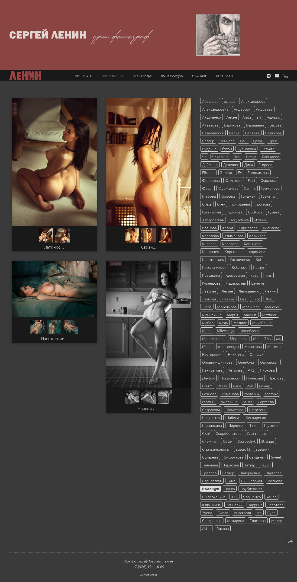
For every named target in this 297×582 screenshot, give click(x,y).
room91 (208, 401)
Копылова (252, 243)
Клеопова (210, 235)
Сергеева (266, 401)
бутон (227, 148)
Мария (232, 314)
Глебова (209, 196)
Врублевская (251, 488)
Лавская (209, 290)
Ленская (209, 298)
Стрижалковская (216, 449)
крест (255, 275)
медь (223, 322)
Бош (243, 140)
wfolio (154, 574)
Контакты (224, 75)
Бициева (227, 140)
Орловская (269, 362)
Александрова (253, 101)
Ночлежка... (148, 408)
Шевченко (211, 417)
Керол (227, 227)
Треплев (209, 472)
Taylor (266, 464)
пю (259, 512)
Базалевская (213, 132)
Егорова (265, 164)
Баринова (232, 124)
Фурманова (228, 188)
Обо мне (199, 75)
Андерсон (242, 109)
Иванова (209, 227)
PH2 (251, 369)
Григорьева (240, 203)
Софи (227, 441)
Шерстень (257, 409)
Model (207, 346)
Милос (276, 520)
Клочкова (257, 235)
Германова (270, 188)
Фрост (207, 188)
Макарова (235, 520)
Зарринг (255, 504)
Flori (251, 180)
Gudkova (255, 211)
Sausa (247, 401)
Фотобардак (172, 75)
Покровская (230, 377)
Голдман (248, 196)
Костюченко (239, 259)
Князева (209, 243)
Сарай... (148, 247)
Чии (237, 156)
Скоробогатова (228, 433)
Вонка (230, 488)
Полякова (254, 377)
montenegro (228, 346)
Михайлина (261, 322)
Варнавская (212, 480)
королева (257, 251)
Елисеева (258, 520)
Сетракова (211, 409)
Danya (251, 156)
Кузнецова (211, 283)
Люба (207, 306)
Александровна (215, 109)
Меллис (240, 322)
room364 (251, 393)
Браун (258, 140)
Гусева (273, 211)
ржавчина (229, 401)
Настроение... (54, 338)
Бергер (208, 140)
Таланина (210, 464)
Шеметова (235, 409)
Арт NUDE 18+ (112, 75)
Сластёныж (256, 433)
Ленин (270, 290)
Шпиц (253, 425)
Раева (223, 385)
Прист (207, 385)
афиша (230, 101)
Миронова (239, 338)
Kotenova (240, 267)
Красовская (235, 275)
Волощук (210, 488)
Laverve (257, 283)
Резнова (209, 393)
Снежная (209, 441)
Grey (221, 203)
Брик (273, 140)
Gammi (250, 188)
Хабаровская (213, 219)
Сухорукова (234, 456)
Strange (267, 441)
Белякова (273, 132)
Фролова (268, 180)
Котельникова (214, 267)
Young (271, 496)
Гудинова (234, 211)
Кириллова (248, 227)
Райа (237, 385)
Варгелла (273, 472)
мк (278, 338)
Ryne (271, 512)
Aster (206, 528)
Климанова (234, 235)
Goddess (228, 196)
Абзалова (210, 101)
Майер (207, 322)
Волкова (275, 480)
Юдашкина (211, 504)
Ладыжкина (236, 283)
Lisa (243, 298)
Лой (268, 298)
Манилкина (211, 314)
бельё (234, 132)
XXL (234, 496)
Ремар (264, 385)
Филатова (233, 180)
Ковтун (259, 267)
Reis (250, 385)
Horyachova (239, 219)
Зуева (207, 512)
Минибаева (249, 330)
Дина (248, 164)
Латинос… (54, 247)
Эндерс (226, 172)
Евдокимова (258, 172)
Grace (207, 203)
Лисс (256, 298)
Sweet (276, 456)
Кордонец (210, 251)
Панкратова (212, 369)
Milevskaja (225, 330)
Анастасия (242, 512)
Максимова (227, 306)
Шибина (232, 417)
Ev (240, 172)
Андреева (264, 109)
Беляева (252, 132)
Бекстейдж (142, 75)
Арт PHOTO (84, 75)
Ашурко (273, 117)
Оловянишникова (217, 362)
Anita (246, 117)
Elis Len (208, 172)
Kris (268, 275)
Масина (250, 314)
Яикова (222, 528)
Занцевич (234, 504)
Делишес (231, 164)
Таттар (249, 464)
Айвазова (210, 124)
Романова (230, 393)
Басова (275, 124)
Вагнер (228, 472)
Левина (228, 298)
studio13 (243, 449)
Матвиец (269, 314)
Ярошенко (252, 496)
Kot (258, 259)
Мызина (274, 346)
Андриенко (211, 117)
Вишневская (251, 480)
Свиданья (257, 456)
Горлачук (268, 196)
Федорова (211, 180)
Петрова (235, 369)
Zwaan (223, 512)
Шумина (271, 425)
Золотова (275, 504)
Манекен (272, 306)
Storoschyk (247, 441)
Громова (262, 203)
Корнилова (234, 251)
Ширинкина (212, 425)
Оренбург (246, 362)
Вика (231, 480)
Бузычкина (246, 148)
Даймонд (210, 164)
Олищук (256, 354)
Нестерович (212, 354)
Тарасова (231, 464)
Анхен (231, 117)
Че (204, 156)
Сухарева (210, 456)
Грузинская (211, 211)
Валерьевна (250, 472)
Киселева (271, 227)
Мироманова (213, 338)
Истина (260, 219)
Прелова (275, 377)
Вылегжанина (214, 496)
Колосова (230, 243)
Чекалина (220, 156)
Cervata (267, 148)
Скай (206, 433)
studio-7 (262, 449)
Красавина (211, 275)
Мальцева (250, 306)
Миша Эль (262, 338)
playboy (208, 377)
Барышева (255, 124)
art (259, 117)
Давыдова (270, 156)
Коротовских (213, 259)
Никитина (236, 354)
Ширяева (235, 425)
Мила (206, 330)
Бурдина (209, 148)
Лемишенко (249, 290)
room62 (271, 393)
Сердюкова (212, 520)
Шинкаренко (255, 417)
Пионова (267, 369)
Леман (227, 290)
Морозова (253, 346)
